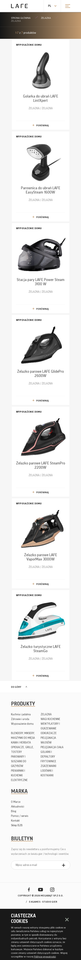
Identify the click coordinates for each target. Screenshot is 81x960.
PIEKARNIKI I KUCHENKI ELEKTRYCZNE (19, 775)
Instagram (52, 889)
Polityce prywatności (45, 956)
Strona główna (20, 18)
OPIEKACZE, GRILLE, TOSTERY (22, 749)
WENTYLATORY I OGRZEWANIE (50, 726)
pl (49, 5)
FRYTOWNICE (48, 761)
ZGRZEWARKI (48, 766)
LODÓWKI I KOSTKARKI (47, 773)
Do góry (16, 687)
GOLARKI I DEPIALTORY (48, 754)
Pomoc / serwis (19, 816)
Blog (13, 811)
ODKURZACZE (49, 733)
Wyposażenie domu (22, 723)
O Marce (15, 801)
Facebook (29, 889)
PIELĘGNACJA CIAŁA (52, 747)
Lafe (19, 6)
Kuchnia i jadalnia (21, 714)
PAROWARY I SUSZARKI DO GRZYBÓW (18, 761)
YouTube (40, 889)
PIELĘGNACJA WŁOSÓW (48, 740)
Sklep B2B (17, 825)
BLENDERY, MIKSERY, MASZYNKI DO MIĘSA (23, 735)
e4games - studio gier (43, 901)
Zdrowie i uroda (20, 719)
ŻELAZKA (46, 18)
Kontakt (15, 820)
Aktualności (17, 806)
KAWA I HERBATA (21, 742)
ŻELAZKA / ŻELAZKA (40, 76)
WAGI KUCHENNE (50, 719)
